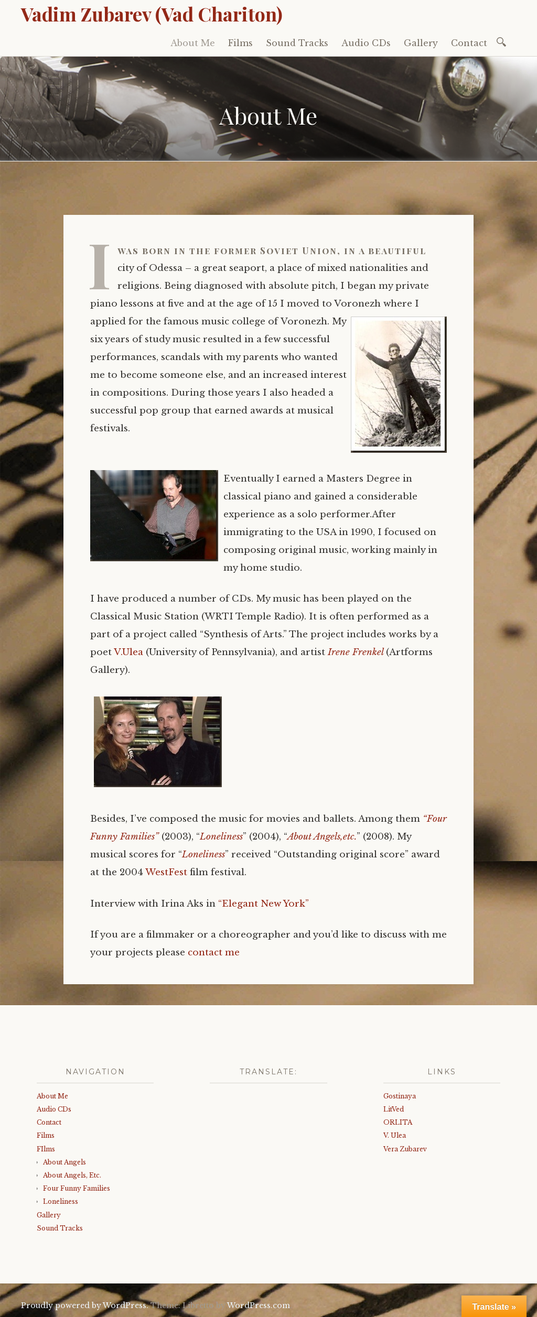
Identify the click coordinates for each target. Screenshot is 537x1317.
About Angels (64, 1162)
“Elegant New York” (263, 903)
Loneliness (221, 836)
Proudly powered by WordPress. (84, 1305)
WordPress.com (258, 1305)
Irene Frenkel (355, 652)
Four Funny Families (76, 1188)
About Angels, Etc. (72, 1175)
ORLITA (397, 1122)
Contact (469, 43)
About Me (192, 43)
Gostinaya (399, 1096)
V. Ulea (394, 1135)
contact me (214, 952)
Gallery (421, 43)
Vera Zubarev (405, 1149)
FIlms (46, 1149)
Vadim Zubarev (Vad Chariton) (152, 13)
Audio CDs (366, 43)
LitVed (393, 1109)
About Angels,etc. (322, 836)
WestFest (166, 872)
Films (240, 43)
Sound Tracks (297, 43)
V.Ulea (128, 652)
